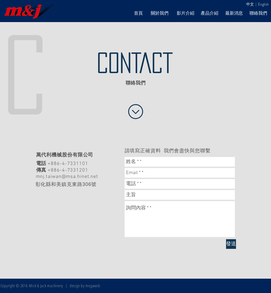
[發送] (231, 244)
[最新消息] (234, 13)
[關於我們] (159, 13)
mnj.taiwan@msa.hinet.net (67, 177)
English (263, 4)
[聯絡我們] (258, 13)
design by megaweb (85, 285)
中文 (250, 4)
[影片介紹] (185, 13)
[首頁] (138, 13)
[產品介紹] (209, 13)
